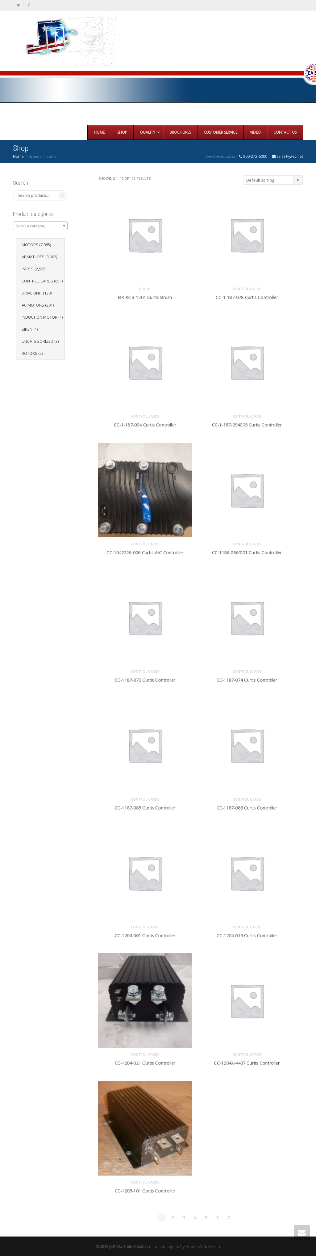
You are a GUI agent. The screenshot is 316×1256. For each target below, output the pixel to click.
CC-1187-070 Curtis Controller (145, 678)
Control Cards (246, 287)
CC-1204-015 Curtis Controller (247, 933)
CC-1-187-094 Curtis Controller (145, 423)
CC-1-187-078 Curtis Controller (246, 295)
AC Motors (33, 305)
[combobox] (40, 226)
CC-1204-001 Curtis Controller (145, 933)
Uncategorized (37, 341)
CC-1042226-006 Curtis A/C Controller (145, 550)
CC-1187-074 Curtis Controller (247, 678)
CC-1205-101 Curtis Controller (145, 1189)
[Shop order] (273, 180)
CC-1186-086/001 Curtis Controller (247, 550)
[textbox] (40, 226)
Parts (28, 269)
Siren (27, 329)
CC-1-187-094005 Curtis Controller (247, 423)
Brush (144, 287)
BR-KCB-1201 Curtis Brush (145, 295)
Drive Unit (32, 293)
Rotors (29, 353)
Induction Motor (39, 317)
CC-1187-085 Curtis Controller (145, 806)
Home (18, 156)
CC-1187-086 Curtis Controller (247, 806)
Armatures (33, 257)
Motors (30, 244)
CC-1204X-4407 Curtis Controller (246, 1061)
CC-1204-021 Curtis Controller (145, 1061)
